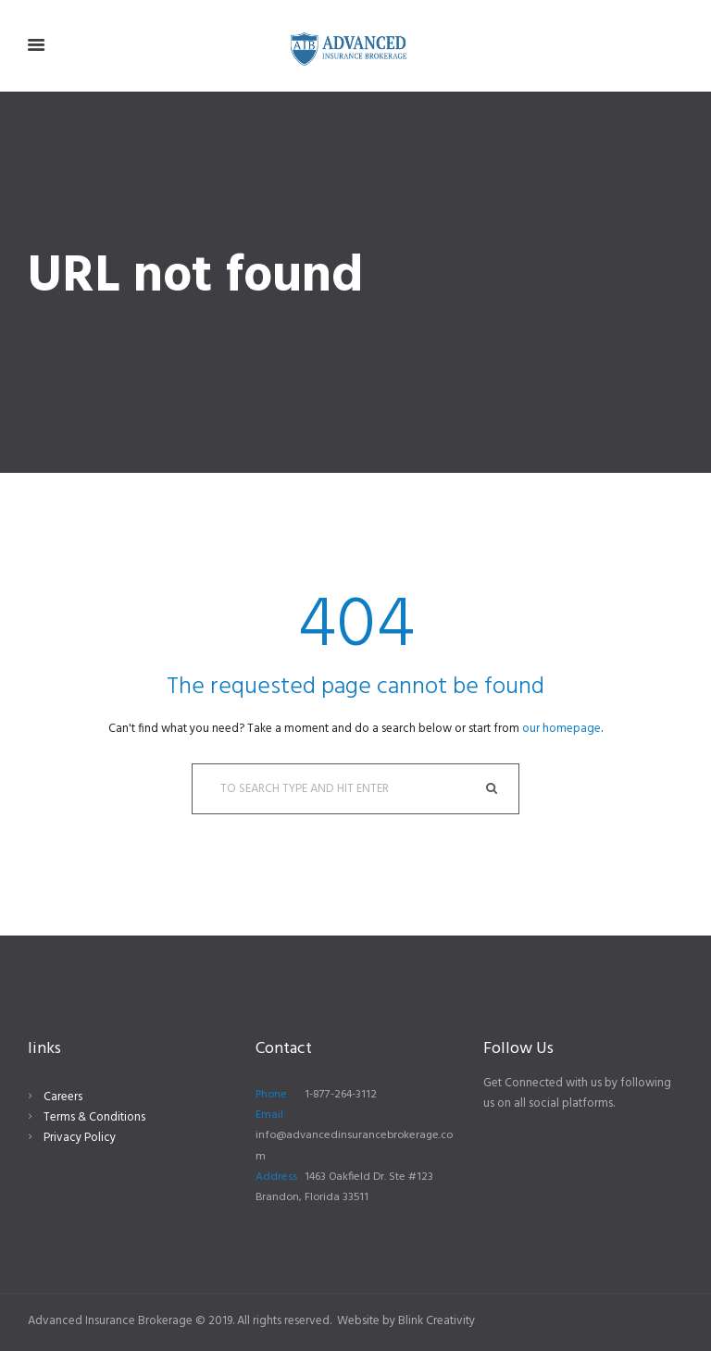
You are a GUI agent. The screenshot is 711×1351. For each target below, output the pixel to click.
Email (269, 1115)
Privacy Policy (80, 1137)
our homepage (561, 728)
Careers (63, 1097)
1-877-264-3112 (341, 1094)
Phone (271, 1094)
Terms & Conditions (94, 1117)
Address (276, 1177)
